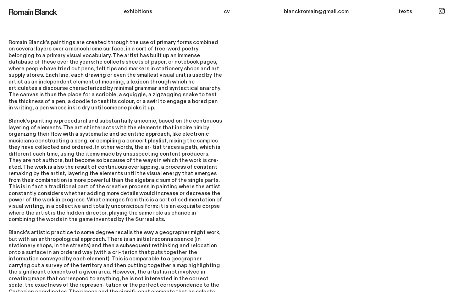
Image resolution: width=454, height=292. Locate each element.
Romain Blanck (33, 12)
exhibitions (138, 11)
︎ (441, 11)
